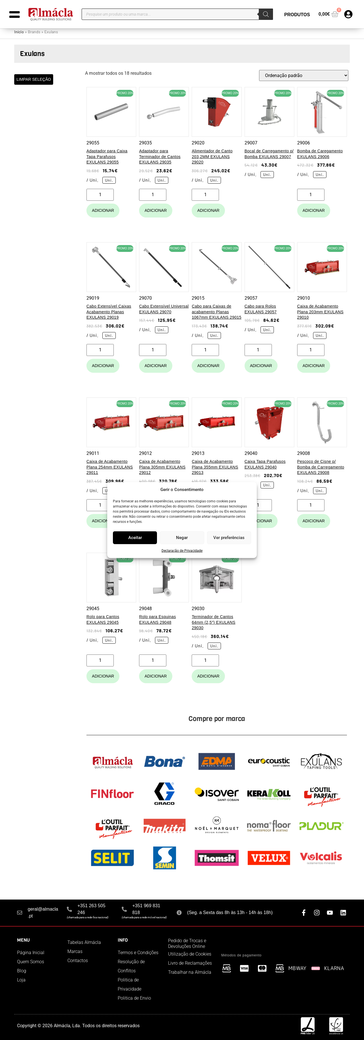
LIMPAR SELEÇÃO (33, 79)
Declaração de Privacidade (182, 550)
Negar (182, 537)
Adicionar (103, 210)
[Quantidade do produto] (100, 195)
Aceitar (135, 537)
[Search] (266, 14)
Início (19, 31)
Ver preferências (229, 537)
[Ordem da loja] (303, 75)
